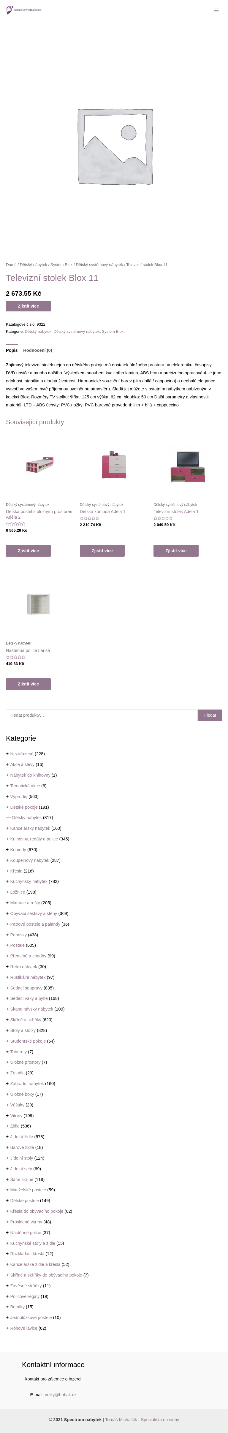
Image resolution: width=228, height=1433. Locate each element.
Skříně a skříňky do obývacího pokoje (46, 1275)
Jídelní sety (21, 1168)
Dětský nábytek (27, 817)
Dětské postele (24, 1200)
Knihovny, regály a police (34, 839)
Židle (15, 1126)
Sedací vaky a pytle (29, 998)
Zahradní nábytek (27, 1083)
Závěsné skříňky (26, 1285)
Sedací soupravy (26, 988)
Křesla (16, 871)
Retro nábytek (23, 966)
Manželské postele (28, 1189)
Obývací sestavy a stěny (33, 913)
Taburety (18, 1051)
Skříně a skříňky (25, 1019)
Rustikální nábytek (27, 977)
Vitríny (16, 1115)
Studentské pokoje (28, 1041)
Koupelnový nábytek (29, 860)
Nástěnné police (25, 1232)
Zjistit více (28, 306)
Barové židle (22, 1147)
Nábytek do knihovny (30, 775)
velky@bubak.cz (60, 1394)
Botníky (17, 1306)
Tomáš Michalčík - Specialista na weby (142, 1419)
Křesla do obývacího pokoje (36, 1211)
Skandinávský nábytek (31, 1009)
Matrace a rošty (25, 902)
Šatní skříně (21, 1179)
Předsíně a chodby (28, 956)
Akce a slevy (22, 764)
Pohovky (18, 934)
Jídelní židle (21, 1136)
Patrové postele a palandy (35, 924)
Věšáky (17, 1105)
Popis (12, 350)
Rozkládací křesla (27, 1253)
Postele (17, 945)
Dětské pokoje (23, 807)
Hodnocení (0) (37, 350)
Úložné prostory (25, 1062)
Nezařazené (22, 753)
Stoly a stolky (23, 1030)
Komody (18, 849)
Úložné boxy (22, 1094)
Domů (11, 264)
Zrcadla (17, 1073)
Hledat (210, 715)
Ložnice (17, 892)
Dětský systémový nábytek (99, 264)
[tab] (12, 350)
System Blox (61, 264)
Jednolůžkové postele (31, 1317)
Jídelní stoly (21, 1158)
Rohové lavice (23, 1328)
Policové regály (24, 1296)
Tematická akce (25, 785)
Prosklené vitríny (26, 1222)
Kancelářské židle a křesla (35, 1264)
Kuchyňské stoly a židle (32, 1243)
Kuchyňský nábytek (29, 881)
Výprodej (18, 796)
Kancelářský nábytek (30, 828)
